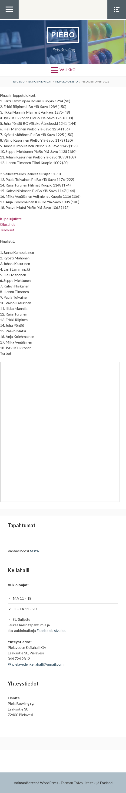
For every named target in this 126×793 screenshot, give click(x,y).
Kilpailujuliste (11, 218)
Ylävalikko (9, 18)
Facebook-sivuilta (51, 630)
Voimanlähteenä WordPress (36, 782)
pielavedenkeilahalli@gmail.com (37, 664)
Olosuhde (7, 224)
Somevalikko (116, 18)
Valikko (68, 69)
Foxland (106, 782)
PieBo (63, 34)
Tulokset (7, 230)
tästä (34, 551)
